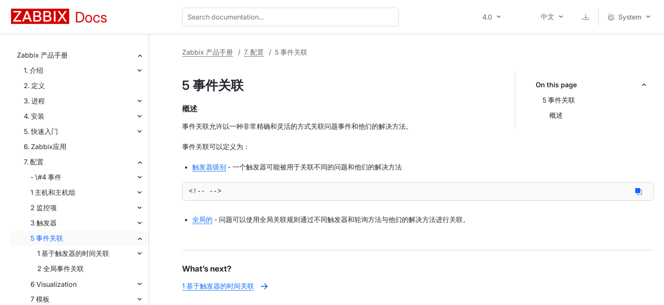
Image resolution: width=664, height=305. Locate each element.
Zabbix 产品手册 (42, 55)
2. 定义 (34, 85)
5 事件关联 (46, 238)
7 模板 (40, 299)
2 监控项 (43, 207)
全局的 (202, 221)
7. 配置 (34, 162)
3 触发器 (43, 223)
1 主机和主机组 (52, 192)
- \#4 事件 (45, 177)
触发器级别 (209, 167)
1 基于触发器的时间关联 (73, 253)
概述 (556, 115)
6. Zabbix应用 (45, 146)
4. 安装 (34, 116)
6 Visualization (53, 284)
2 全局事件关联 (60, 268)
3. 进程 (34, 101)
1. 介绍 (33, 70)
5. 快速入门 (41, 131)
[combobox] (292, 17)
